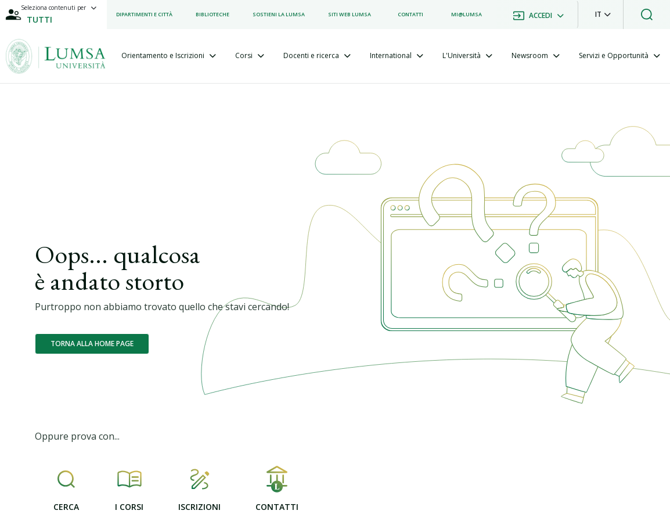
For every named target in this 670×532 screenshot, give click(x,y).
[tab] (168, 55)
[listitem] (144, 14)
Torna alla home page (92, 343)
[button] (603, 14)
